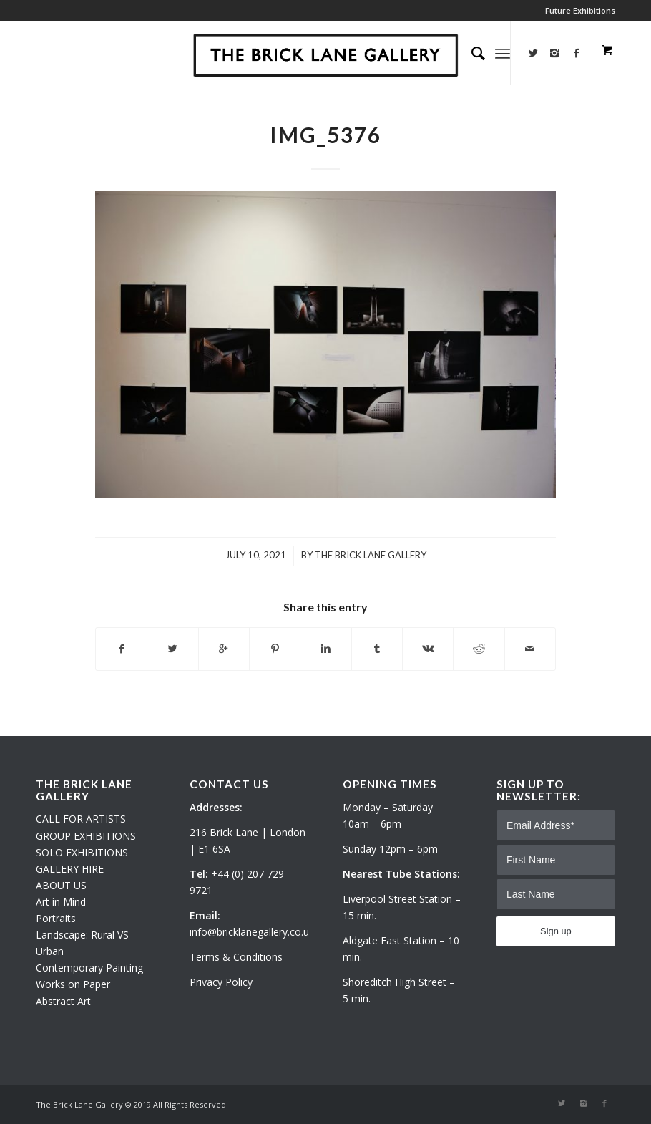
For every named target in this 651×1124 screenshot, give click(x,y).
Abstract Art (63, 1001)
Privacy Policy (221, 982)
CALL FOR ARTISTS (81, 818)
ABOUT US (61, 885)
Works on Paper (73, 984)
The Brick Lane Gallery (370, 555)
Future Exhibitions (580, 10)
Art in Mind (61, 902)
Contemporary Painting (89, 967)
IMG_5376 (325, 134)
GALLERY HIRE (70, 869)
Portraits (56, 918)
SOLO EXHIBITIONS (82, 852)
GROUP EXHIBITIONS (86, 836)
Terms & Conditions (236, 957)
